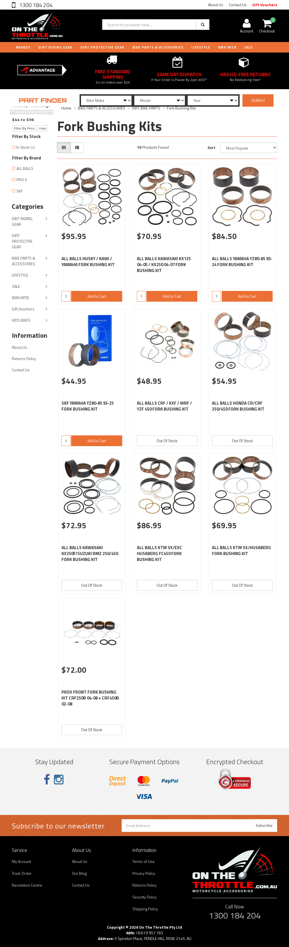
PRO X (21, 180)
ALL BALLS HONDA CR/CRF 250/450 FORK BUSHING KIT (238, 406)
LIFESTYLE (200, 47)
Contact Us (238, 5)
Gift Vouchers (264, 5)
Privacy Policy (143, 873)
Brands (23, 47)
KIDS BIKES (21, 320)
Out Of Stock (167, 441)
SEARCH (258, 100)
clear (42, 128)
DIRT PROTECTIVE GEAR (102, 47)
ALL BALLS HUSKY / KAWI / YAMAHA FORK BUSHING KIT (88, 261)
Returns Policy (24, 358)
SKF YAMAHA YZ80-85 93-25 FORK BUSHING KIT (88, 406)
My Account (21, 861)
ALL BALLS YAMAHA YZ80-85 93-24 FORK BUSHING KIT (242, 261)
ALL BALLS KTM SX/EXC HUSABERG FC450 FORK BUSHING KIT (159, 553)
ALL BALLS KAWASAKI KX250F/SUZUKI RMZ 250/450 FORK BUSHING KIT (90, 553)
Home (66, 108)
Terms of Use (143, 861)
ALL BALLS (24, 168)
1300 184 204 (35, 5)
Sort (211, 147)
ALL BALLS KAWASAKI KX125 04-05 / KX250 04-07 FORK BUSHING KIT (164, 264)
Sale (248, 47)
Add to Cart (96, 296)
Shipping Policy (145, 909)
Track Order (22, 873)
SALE (16, 286)
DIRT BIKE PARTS (146, 108)
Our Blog (79, 873)
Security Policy (144, 897)
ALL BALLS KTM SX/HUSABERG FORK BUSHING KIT (241, 550)
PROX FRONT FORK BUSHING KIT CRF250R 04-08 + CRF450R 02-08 (90, 698)
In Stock (25, 147)
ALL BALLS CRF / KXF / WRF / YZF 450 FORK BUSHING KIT (164, 406)
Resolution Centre (27, 885)
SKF (19, 191)
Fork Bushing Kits (181, 108)
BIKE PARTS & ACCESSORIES (157, 47)
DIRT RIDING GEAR (55, 47)
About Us (215, 5)
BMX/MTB (227, 47)
